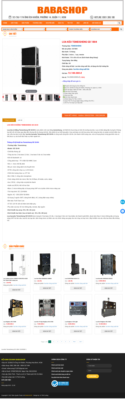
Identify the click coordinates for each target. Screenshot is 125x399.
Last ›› (80, 341)
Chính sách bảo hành (57, 365)
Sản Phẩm (25, 23)
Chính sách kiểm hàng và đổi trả (60, 374)
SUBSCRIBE (92, 376)
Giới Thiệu (14, 23)
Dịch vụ (61, 23)
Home (5, 23)
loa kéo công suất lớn (81, 69)
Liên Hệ (85, 23)
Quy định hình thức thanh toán (60, 377)
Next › (74, 341)
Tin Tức (70, 23)
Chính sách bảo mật (57, 368)
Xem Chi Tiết (16, 290)
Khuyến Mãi (50, 23)
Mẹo (78, 23)
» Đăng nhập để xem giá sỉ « (71, 81)
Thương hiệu (37, 23)
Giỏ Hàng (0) (96, 23)
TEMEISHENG (76, 46)
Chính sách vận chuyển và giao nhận (62, 371)
